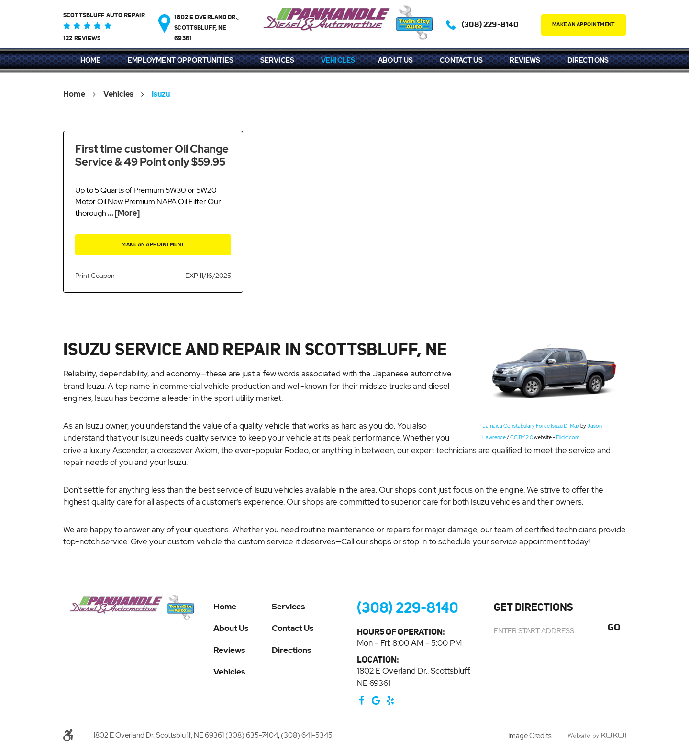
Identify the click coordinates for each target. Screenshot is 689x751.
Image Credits (530, 735)
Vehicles (338, 60)
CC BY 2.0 (521, 437)
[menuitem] (90, 61)
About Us (395, 60)
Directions (588, 60)
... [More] (123, 213)
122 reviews (81, 38)
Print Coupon (95, 275)
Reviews (525, 60)
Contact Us (461, 60)
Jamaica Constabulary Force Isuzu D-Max (530, 425)
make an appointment (583, 25)
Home (90, 60)
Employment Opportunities (180, 60)
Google (376, 700)
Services (277, 60)
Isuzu (161, 94)
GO (614, 627)
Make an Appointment (153, 245)
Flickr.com (567, 437)
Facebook (362, 700)
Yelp (390, 700)
